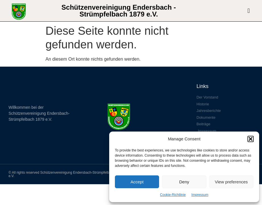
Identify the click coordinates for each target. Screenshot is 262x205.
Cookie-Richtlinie (173, 195)
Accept (137, 181)
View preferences (231, 181)
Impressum (199, 195)
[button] (250, 139)
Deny (184, 181)
